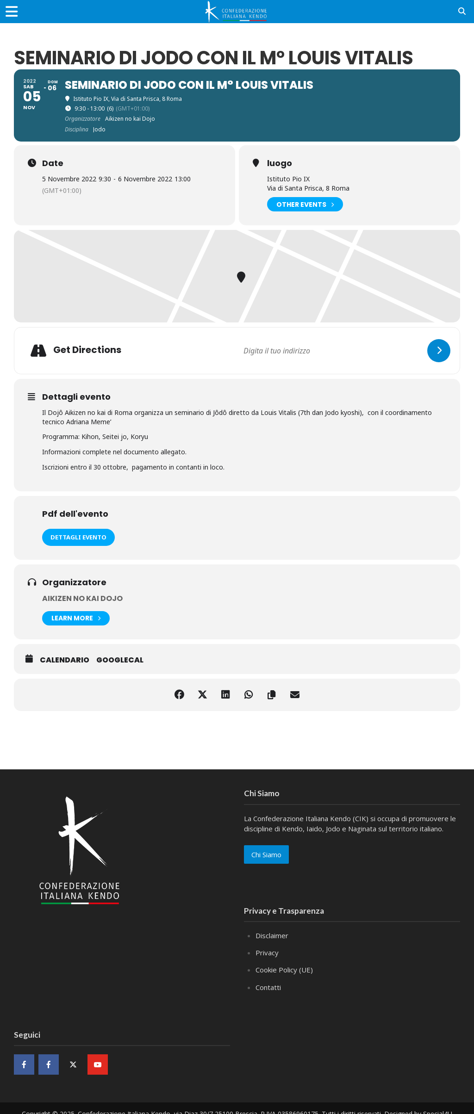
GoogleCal (119, 660)
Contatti (268, 987)
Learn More (75, 618)
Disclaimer (272, 935)
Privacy (267, 952)
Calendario (64, 660)
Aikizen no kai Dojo (82, 598)
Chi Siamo (266, 854)
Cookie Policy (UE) (284, 969)
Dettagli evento (78, 537)
